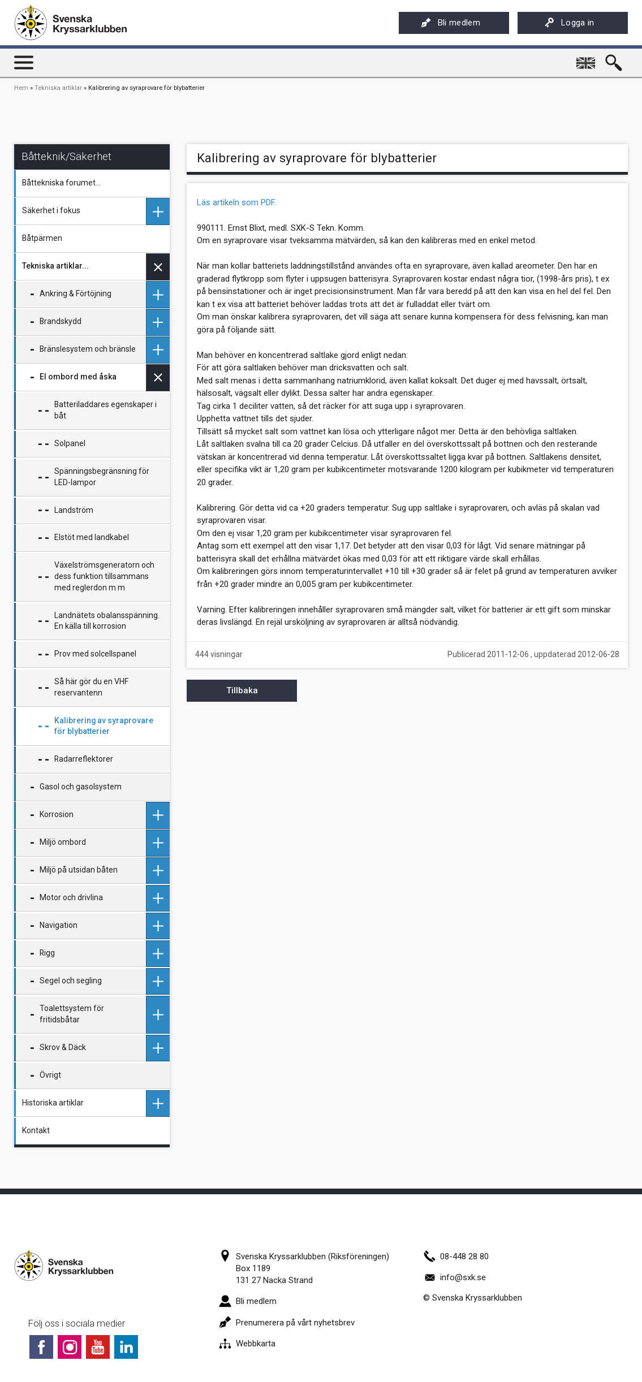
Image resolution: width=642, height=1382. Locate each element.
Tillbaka (242, 690)
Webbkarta (247, 1343)
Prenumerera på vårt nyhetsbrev (287, 1323)
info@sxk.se (454, 1277)
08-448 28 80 (456, 1256)
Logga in (569, 23)
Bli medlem (450, 23)
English (587, 59)
